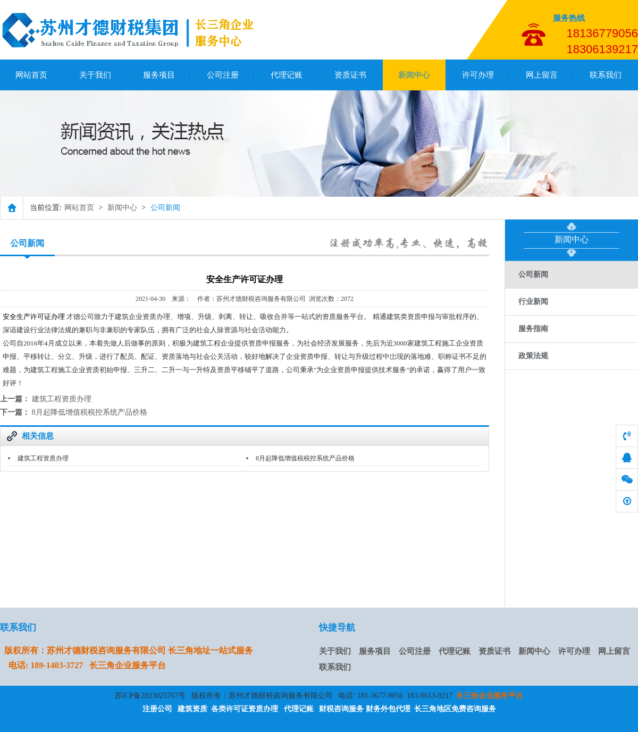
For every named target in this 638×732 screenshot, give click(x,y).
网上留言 (542, 75)
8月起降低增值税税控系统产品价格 (89, 412)
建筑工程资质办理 (61, 399)
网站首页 (31, 75)
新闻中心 (414, 75)
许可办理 (478, 75)
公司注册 (223, 75)
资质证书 (350, 75)
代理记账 (287, 75)
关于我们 (95, 75)
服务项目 (159, 75)
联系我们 (606, 75)
